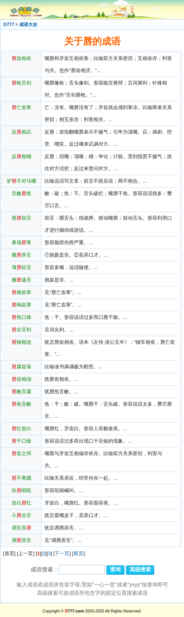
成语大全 (28, 24)
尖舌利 (21, 329)
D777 (8, 24)
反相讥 (21, 132)
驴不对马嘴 (21, 181)
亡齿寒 (21, 107)
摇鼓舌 (21, 218)
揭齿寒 (21, 292)
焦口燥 (21, 317)
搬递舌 (21, 280)
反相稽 (21, 156)
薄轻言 (21, 267)
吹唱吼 (21, 490)
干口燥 (21, 441)
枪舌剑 (21, 83)
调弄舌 (21, 540)
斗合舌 (21, 515)
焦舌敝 (21, 404)
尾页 (78, 553)
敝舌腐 (21, 391)
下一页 (62, 553)
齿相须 (21, 379)
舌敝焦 (21, 193)
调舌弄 (21, 528)
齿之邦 (21, 453)
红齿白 (21, 428)
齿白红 (21, 503)
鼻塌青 (21, 242)
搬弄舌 (21, 255)
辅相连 (21, 342)
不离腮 (21, 478)
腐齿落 (21, 366)
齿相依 (21, 58)
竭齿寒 (21, 305)
